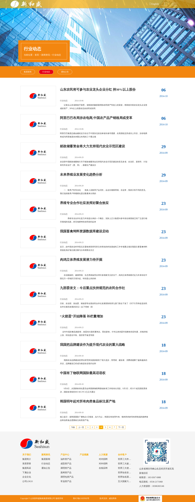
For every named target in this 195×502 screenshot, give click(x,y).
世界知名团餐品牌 (126, 477)
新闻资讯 (45, 55)
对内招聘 (103, 459)
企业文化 (26, 477)
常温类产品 (66, 481)
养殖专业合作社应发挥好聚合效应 (84, 203)
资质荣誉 (26, 463)
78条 (73, 427)
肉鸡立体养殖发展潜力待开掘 (81, 260)
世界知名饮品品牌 (126, 472)
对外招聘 (103, 463)
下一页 (121, 427)
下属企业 (26, 472)
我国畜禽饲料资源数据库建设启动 (84, 231)
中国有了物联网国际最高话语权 (82, 373)
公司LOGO (27, 481)
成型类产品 (66, 463)
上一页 (81, 427)
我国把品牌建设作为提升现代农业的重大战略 (92, 345)
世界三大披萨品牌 (126, 463)
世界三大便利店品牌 (127, 468)
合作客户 (122, 455)
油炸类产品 (66, 459)
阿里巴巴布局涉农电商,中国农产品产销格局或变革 (96, 118)
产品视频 (84, 455)
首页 (37, 55)
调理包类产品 (67, 477)
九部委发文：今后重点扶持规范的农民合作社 (92, 288)
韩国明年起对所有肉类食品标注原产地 (87, 401)
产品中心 (65, 455)
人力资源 (103, 455)
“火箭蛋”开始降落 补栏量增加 (81, 316)
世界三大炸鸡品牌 (126, 459)
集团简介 (26, 459)
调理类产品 (66, 468)
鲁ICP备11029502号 (81, 499)
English (154, 4)
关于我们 (26, 455)
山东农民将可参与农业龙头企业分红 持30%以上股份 (98, 89)
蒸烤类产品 (66, 472)
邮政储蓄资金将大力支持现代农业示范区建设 (92, 146)
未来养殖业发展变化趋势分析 (81, 174)
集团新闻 (27, 72)
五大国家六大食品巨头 (129, 481)
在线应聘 (103, 468)
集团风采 (26, 468)
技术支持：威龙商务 (108, 499)
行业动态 (56, 55)
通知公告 (65, 72)
